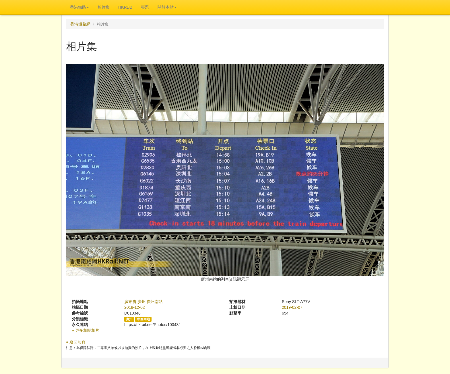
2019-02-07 (292, 307)
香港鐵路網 (80, 24)
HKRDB (125, 7)
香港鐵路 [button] (79, 7)
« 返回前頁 (76, 342)
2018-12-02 (134, 307)
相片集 (104, 7)
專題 (145, 7)
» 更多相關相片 (85, 330)
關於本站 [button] (167, 7)
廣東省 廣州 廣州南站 (143, 301)
